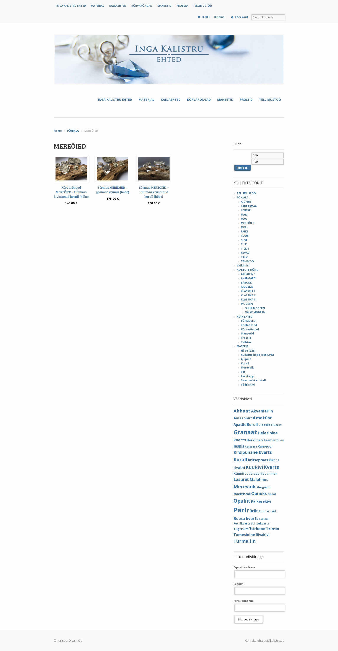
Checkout (241, 17)
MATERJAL (97, 6)
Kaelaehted (249, 325)
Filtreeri (242, 168)
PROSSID (182, 6)
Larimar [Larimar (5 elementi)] (271, 473)
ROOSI (245, 236)
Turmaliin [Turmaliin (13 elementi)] (244, 541)
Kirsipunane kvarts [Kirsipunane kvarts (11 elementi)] (252, 452)
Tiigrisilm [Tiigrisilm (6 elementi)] (240, 529)
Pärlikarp (247, 376)
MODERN (247, 304)
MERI (244, 227)
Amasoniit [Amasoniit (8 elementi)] (242, 418)
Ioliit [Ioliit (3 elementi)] (281, 440)
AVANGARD (248, 278)
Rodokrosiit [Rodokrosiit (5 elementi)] (267, 511)
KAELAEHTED (117, 6)
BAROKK (246, 282)
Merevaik (247, 367)
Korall (245, 363)
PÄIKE (244, 231)
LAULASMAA (249, 206)
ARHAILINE (248, 274)
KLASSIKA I (248, 291)
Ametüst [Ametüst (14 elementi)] (262, 418)
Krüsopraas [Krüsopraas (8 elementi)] (258, 459)
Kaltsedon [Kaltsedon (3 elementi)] (251, 446)
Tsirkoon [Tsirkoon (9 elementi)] (257, 528)
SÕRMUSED (248, 321)
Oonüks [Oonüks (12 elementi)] (259, 493)
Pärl (243, 372)
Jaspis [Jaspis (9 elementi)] (238, 446)
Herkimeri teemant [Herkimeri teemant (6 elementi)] (262, 440)
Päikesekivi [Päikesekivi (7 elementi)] (261, 501)
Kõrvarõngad (250, 329)
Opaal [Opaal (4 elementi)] (272, 494)
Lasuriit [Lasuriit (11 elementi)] (241, 479)
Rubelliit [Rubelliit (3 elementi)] (264, 519)
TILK (244, 244)
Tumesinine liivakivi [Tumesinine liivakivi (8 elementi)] (251, 534)
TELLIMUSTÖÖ (202, 6)
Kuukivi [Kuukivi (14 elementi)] (254, 467)
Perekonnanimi (244, 601)
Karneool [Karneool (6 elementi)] (265, 446)
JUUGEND (247, 287)
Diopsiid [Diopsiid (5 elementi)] (264, 425)
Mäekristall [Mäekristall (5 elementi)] (242, 494)
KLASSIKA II (248, 295)
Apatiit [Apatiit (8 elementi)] (239, 424)
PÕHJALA (73, 131)
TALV (244, 257)
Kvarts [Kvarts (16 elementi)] (271, 467)
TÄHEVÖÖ (247, 261)
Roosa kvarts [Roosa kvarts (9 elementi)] (245, 518)
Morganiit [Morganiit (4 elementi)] (263, 487)
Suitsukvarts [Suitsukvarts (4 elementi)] (260, 523)
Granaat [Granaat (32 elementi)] (245, 432)
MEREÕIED (248, 223)
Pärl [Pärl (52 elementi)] (239, 510)
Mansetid (247, 333)
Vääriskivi (248, 384)
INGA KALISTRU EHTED (71, 6)
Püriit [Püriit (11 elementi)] (252, 510)
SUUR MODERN (255, 308)
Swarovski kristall (253, 380)
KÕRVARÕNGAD (141, 6)
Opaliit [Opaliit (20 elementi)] (241, 500)
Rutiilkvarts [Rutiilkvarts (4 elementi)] (241, 523)
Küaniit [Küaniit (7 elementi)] (239, 473)
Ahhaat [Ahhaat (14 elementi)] (241, 411)
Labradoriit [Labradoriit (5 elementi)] (255, 473)
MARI (244, 214)
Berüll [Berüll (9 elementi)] (252, 424)
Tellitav (246, 342)
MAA (244, 219)
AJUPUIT (246, 202)
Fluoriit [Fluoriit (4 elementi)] (276, 425)
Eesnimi (238, 584)
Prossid (246, 338)
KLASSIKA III (248, 299)
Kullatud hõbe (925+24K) (257, 355)
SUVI (244, 240)
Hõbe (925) (248, 350)
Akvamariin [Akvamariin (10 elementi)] (262, 411)
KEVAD (245, 253)
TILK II (245, 248)
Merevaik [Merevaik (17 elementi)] (244, 486)
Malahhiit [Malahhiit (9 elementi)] (259, 479)
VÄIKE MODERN (255, 312)
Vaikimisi (243, 265)
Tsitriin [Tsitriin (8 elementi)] (272, 528)
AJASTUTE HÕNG (247, 270)
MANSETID (164, 6)
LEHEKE (246, 210)
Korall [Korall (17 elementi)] (240, 459)
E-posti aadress (244, 567)
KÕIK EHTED (245, 316)
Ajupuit (246, 359)
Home (58, 131)
